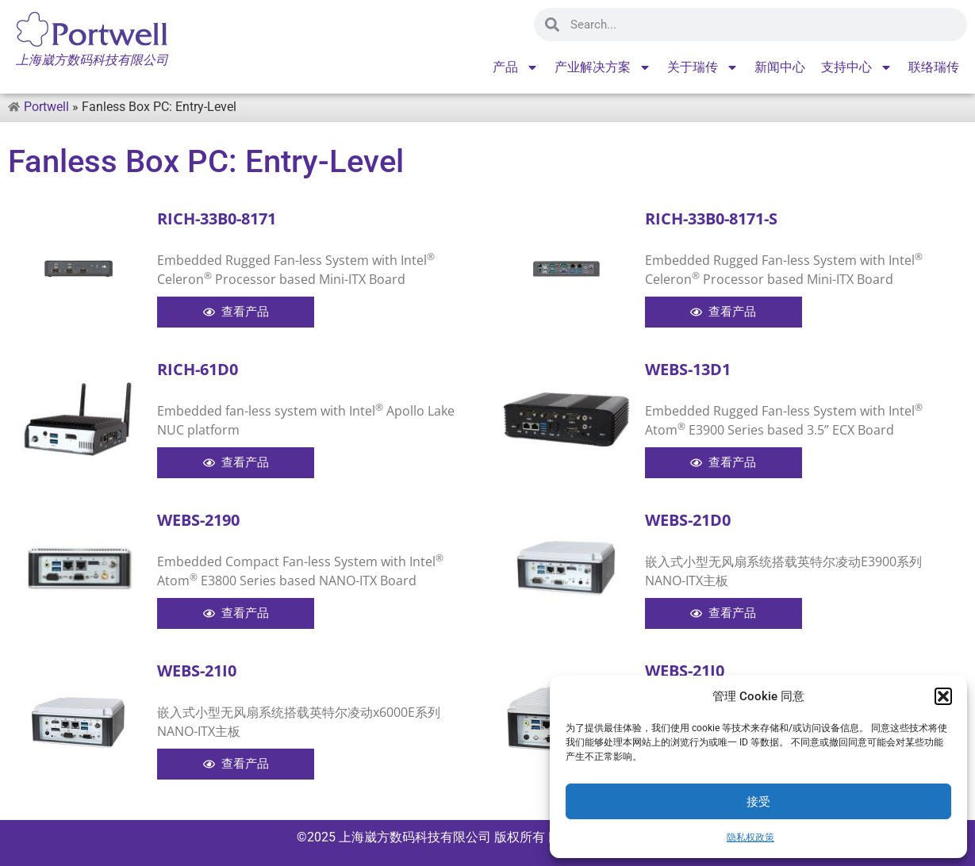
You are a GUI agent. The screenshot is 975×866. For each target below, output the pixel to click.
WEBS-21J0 (684, 670)
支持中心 (856, 67)
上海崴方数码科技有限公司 (415, 837)
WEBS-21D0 (688, 520)
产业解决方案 (603, 67)
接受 (758, 802)
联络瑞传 (933, 67)
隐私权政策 (750, 837)
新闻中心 (779, 67)
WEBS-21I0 (196, 670)
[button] (943, 696)
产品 (516, 67)
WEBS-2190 (198, 520)
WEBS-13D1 (688, 369)
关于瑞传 (703, 67)
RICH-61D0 (197, 369)
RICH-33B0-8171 (216, 218)
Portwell (46, 106)
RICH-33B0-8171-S (711, 218)
